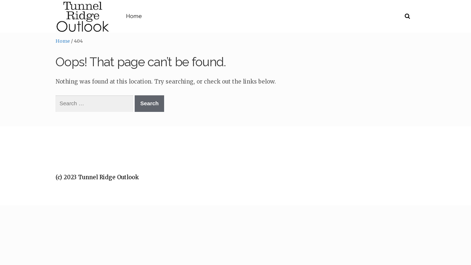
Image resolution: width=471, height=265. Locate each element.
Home (163, 16)
